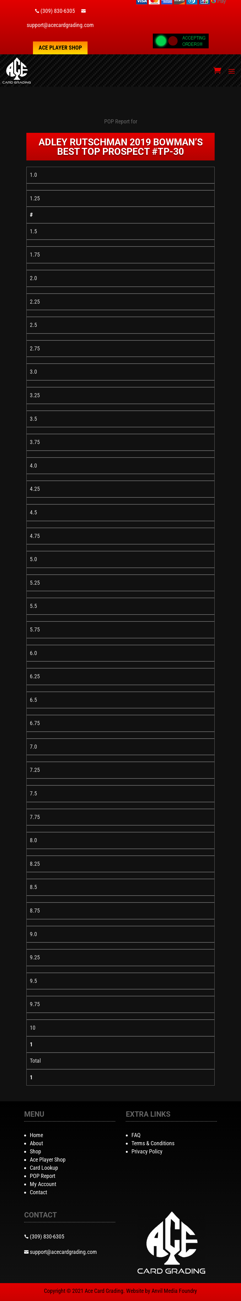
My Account (43, 1184)
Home (36, 1135)
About (36, 1143)
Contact (38, 1192)
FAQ (136, 1135)
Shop (35, 1151)
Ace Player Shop (60, 47)
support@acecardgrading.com (60, 25)
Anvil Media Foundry (174, 1290)
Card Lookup (44, 1167)
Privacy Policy (147, 1151)
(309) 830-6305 (57, 11)
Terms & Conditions (152, 1143)
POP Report (42, 1176)
